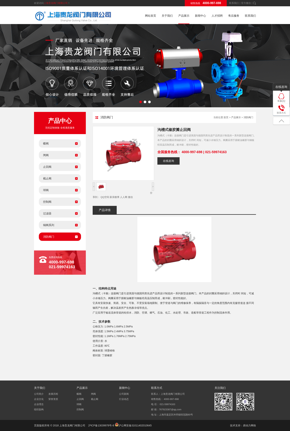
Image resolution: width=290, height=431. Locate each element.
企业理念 (39, 404)
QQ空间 (105, 197)
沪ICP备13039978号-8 (101, 425)
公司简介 (39, 394)
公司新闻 (124, 394)
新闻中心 (200, 15)
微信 (130, 197)
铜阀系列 (48, 225)
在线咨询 (168, 160)
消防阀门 (48, 236)
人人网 (123, 197)
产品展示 (183, 15)
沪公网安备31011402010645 (133, 425)
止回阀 (47, 166)
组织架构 (39, 409)
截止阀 (47, 178)
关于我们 (167, 15)
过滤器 (47, 213)
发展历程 (53, 394)
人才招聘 (217, 15)
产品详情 (105, 210)
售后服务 (233, 15)
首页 (226, 117)
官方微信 (246, 3)
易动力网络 (249, 425)
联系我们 (234, 3)
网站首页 (150, 15)
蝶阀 (46, 143)
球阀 (46, 190)
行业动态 (124, 399)
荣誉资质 (53, 399)
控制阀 (47, 201)
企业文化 (39, 399)
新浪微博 (114, 197)
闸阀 (46, 155)
